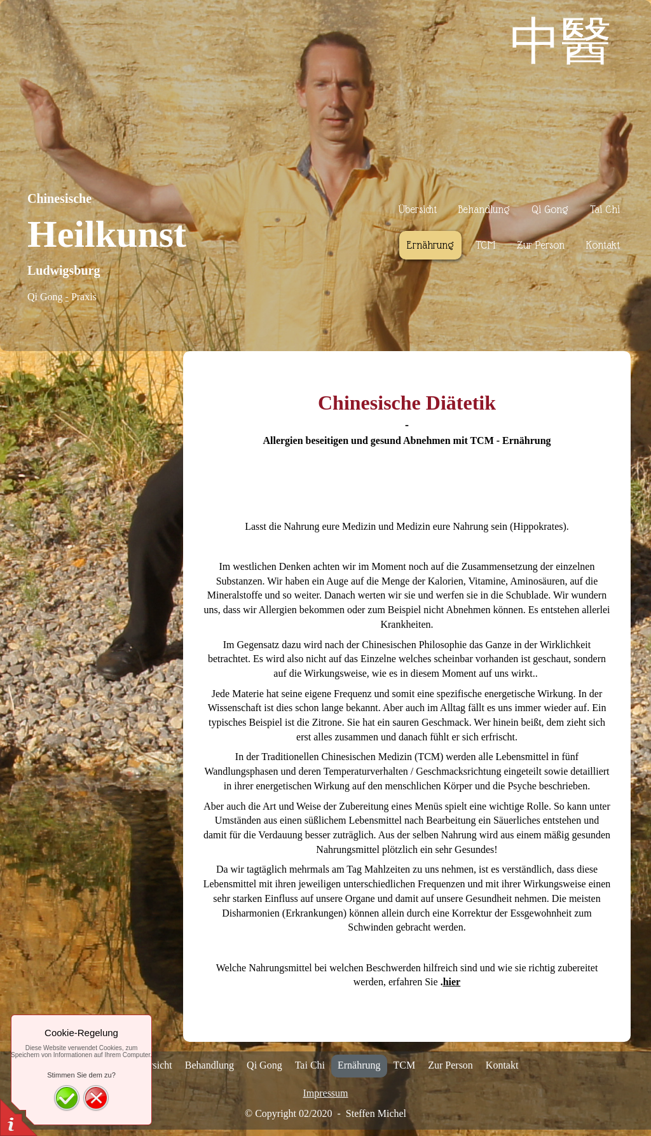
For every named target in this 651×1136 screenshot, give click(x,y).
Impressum (325, 1093)
